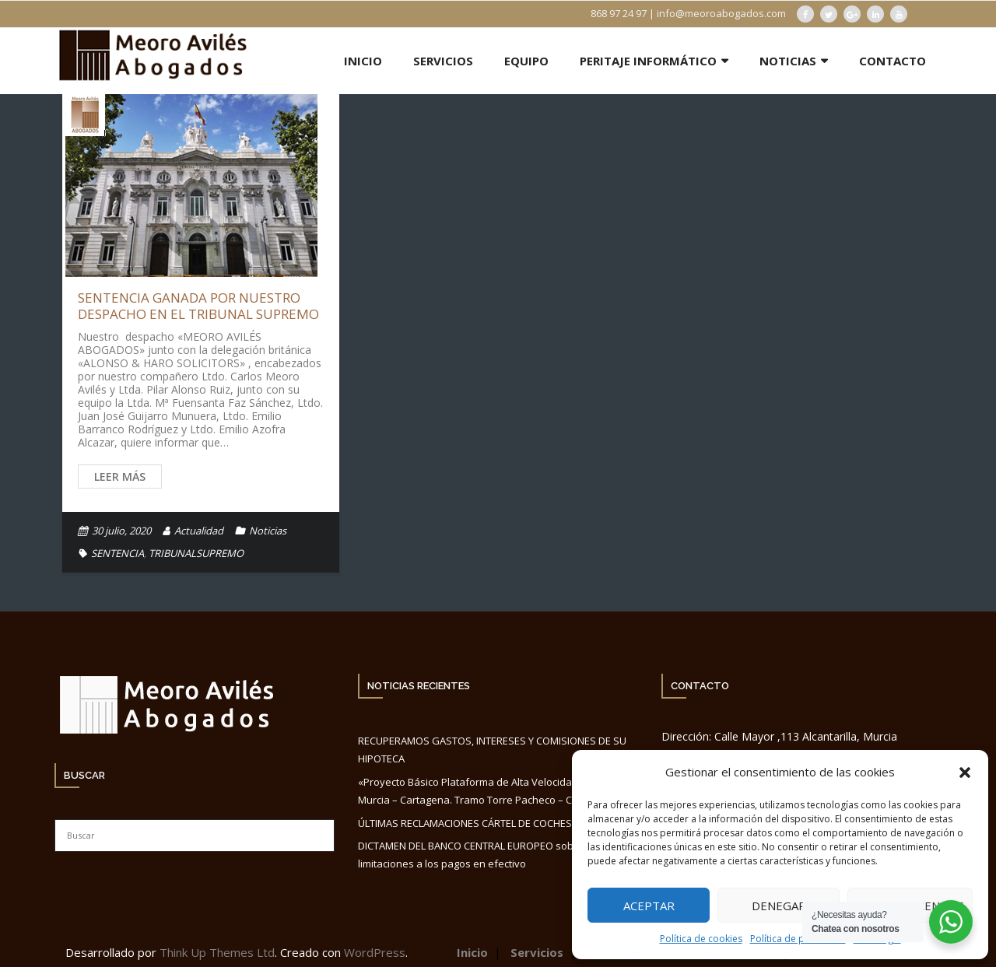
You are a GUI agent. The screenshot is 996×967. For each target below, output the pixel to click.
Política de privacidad (798, 938)
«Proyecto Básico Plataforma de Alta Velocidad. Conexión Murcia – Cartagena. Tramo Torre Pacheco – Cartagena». (493, 791)
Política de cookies (701, 938)
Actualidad (198, 531)
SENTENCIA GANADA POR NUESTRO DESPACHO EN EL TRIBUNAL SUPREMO (198, 305)
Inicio (472, 952)
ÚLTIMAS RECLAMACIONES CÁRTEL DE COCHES (465, 823)
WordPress (374, 952)
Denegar (779, 905)
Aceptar (649, 905)
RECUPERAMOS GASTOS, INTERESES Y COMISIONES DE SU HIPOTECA (492, 750)
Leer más (120, 476)
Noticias (267, 531)
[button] (965, 772)
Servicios (536, 952)
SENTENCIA (117, 553)
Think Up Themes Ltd (217, 952)
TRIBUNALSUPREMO (196, 553)
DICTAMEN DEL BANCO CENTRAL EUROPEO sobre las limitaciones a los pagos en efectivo (479, 855)
